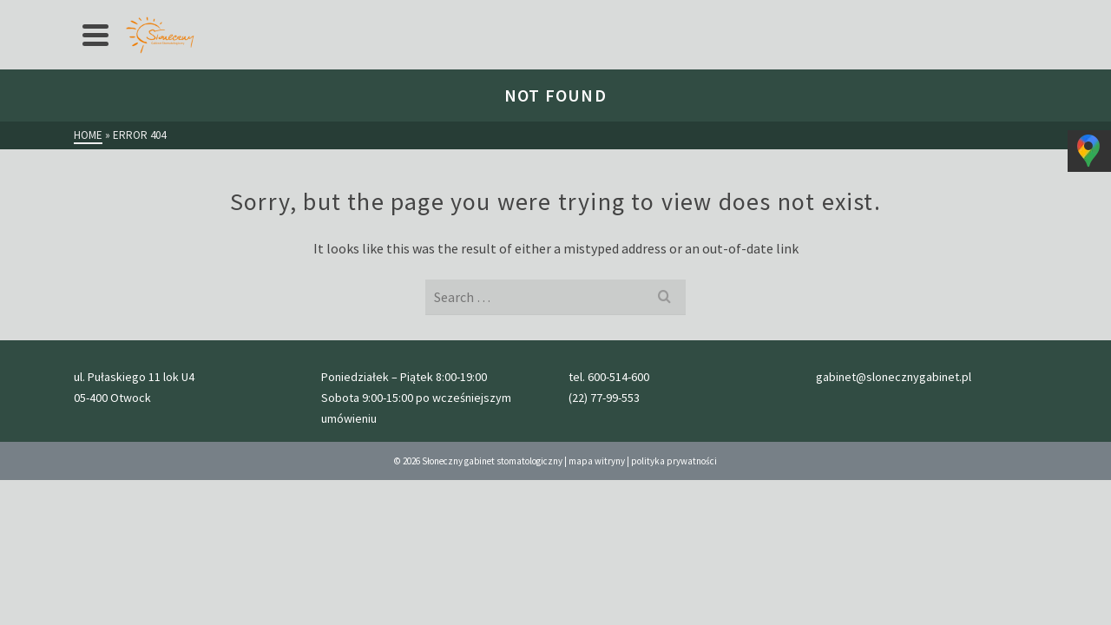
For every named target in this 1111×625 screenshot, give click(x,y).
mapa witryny (597, 575)
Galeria (431, 13)
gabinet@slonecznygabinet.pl (967, 13)
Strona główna (125, 13)
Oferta (207, 13)
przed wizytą (354, 13)
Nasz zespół (507, 13)
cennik (278, 13)
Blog (574, 13)
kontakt (630, 13)
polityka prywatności (674, 575)
